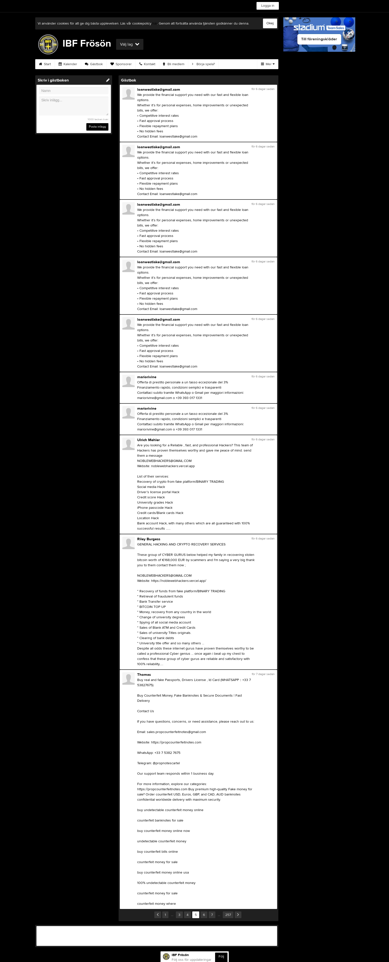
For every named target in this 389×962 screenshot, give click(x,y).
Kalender (68, 64)
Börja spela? (203, 64)
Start (45, 64)
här (154, 23)
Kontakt (147, 64)
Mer (268, 64)
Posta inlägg (97, 127)
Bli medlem (173, 64)
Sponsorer (121, 64)
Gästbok (94, 64)
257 (228, 915)
